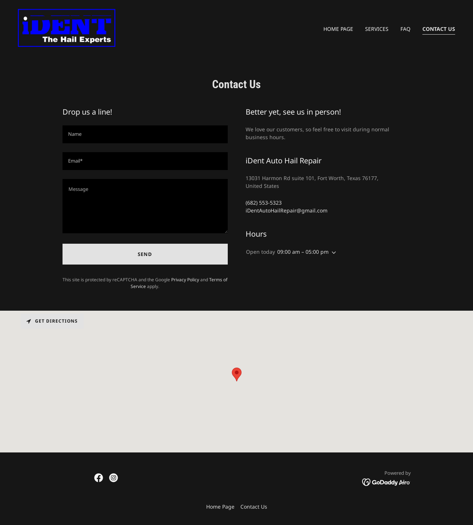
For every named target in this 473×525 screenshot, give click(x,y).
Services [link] (377, 28)
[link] (66, 27)
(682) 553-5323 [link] (264, 202)
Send (145, 254)
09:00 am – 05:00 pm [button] (303, 251)
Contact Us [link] (438, 28)
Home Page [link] (338, 28)
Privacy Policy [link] (185, 279)
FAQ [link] (405, 28)
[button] (332, 253)
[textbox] (145, 134)
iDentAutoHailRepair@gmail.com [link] (286, 210)
